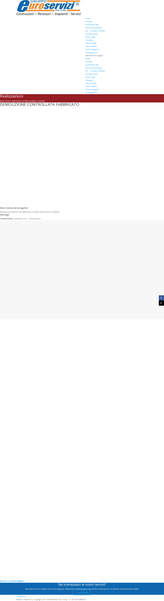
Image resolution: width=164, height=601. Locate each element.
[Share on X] (161, 303)
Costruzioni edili (91, 24)
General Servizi (91, 34)
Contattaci (82, 592)
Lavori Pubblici (91, 46)
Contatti (88, 21)
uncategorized (91, 52)
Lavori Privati (90, 43)
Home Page (90, 37)
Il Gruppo (89, 40)
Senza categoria (92, 49)
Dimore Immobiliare (93, 27)
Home (87, 18)
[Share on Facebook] (161, 297)
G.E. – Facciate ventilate (95, 31)
